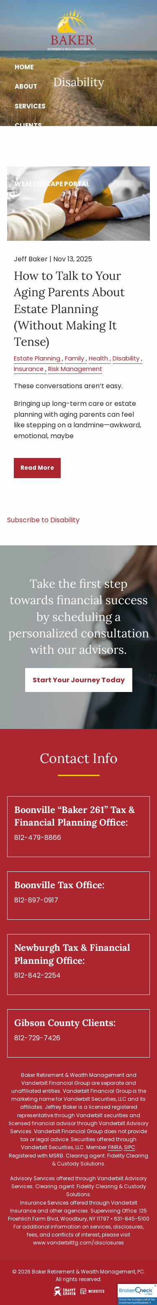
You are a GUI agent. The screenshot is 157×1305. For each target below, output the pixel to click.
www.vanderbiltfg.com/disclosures (78, 1242)
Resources (34, 144)
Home (24, 67)
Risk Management (75, 369)
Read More (37, 468)
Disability (126, 358)
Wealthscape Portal (52, 183)
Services (30, 106)
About (26, 86)
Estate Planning (37, 358)
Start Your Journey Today (79, 680)
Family (74, 358)
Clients (28, 125)
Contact (31, 164)
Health (98, 358)
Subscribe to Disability (43, 520)
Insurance (29, 369)
